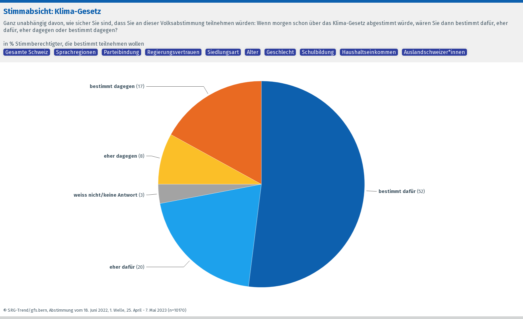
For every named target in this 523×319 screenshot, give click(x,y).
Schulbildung (318, 52)
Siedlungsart (223, 52)
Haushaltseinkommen (369, 52)
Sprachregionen (76, 52)
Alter (252, 52)
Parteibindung (121, 52)
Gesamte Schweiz (26, 52)
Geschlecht (280, 52)
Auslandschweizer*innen (434, 52)
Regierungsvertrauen (173, 52)
